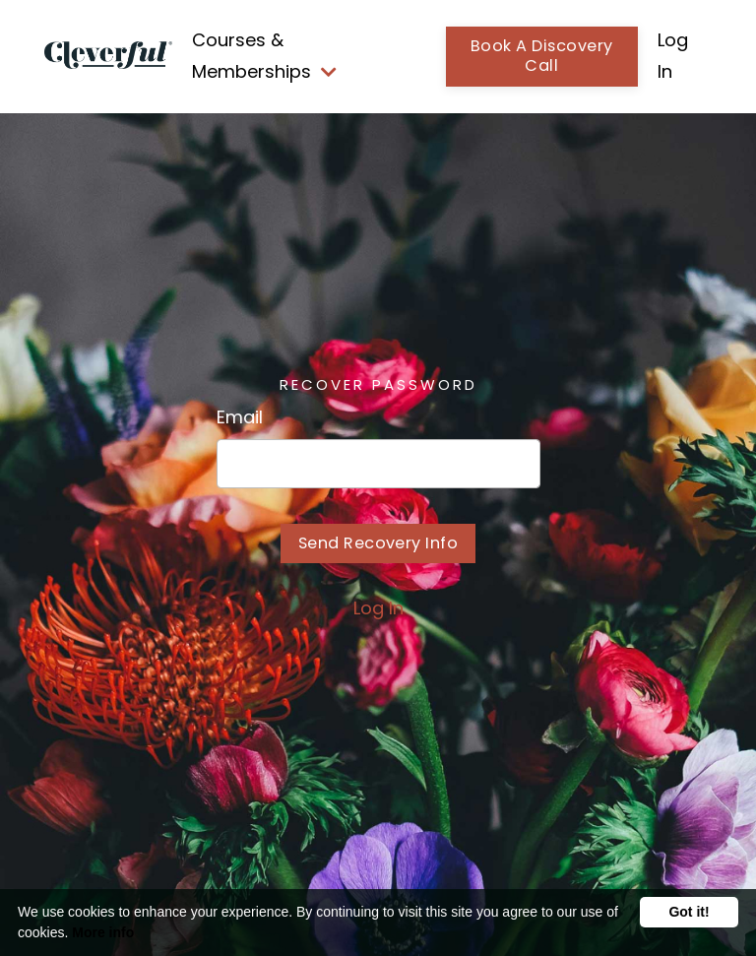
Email (240, 417)
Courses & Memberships (264, 56)
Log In (378, 608)
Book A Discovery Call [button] (542, 56)
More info (103, 932)
